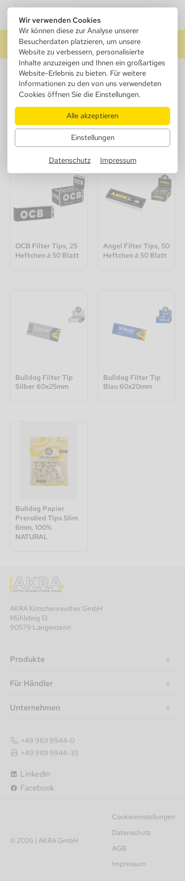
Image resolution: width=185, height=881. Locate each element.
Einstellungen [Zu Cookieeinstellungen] (92, 137)
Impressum (118, 160)
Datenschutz (70, 160)
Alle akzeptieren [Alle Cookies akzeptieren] (92, 115)
